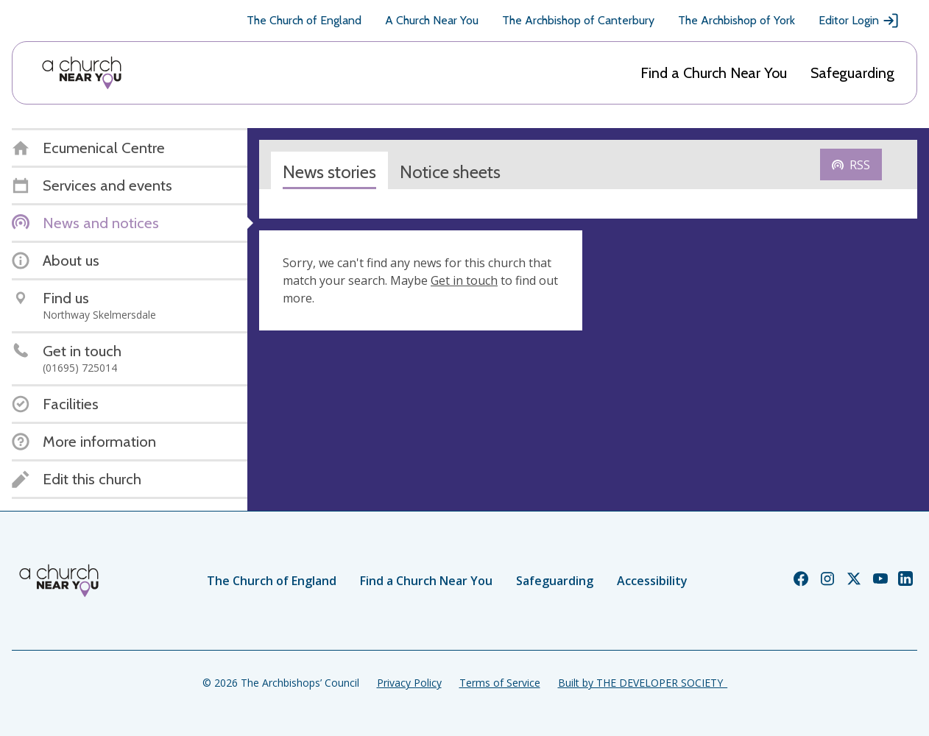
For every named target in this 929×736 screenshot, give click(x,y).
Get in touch (464, 280)
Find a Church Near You (713, 73)
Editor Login (859, 20)
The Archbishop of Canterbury (578, 20)
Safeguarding (852, 73)
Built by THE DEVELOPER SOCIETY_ (642, 683)
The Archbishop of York (736, 20)
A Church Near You (431, 20)
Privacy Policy (409, 683)
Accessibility (652, 581)
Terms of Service (499, 683)
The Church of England (304, 20)
